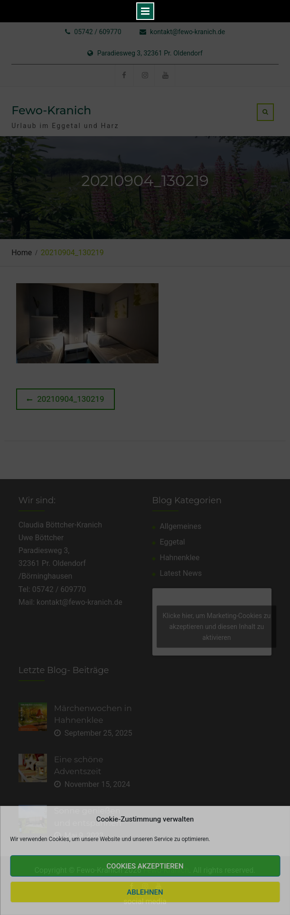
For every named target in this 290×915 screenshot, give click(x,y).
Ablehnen (145, 892)
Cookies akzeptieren (144, 866)
